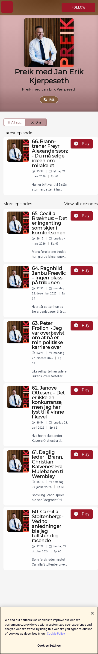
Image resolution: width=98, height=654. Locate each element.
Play (81, 143)
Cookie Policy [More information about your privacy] (56, 635)
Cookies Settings (49, 648)
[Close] (92, 615)
